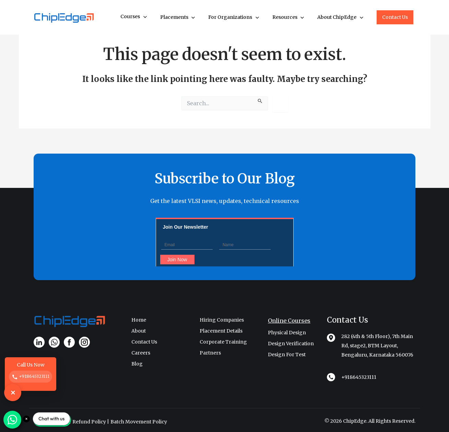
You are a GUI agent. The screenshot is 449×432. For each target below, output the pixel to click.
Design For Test (287, 354)
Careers (140, 353)
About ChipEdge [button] (340, 17)
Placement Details (221, 331)
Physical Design (287, 332)
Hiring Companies (222, 320)
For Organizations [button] (234, 17)
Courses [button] (134, 16)
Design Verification (291, 343)
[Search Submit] (260, 99)
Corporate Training (223, 342)
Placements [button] (178, 17)
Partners (210, 353)
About (138, 331)
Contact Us (395, 17)
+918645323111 (358, 377)
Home (138, 320)
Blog (137, 364)
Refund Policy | (90, 422)
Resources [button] (288, 17)
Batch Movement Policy (138, 422)
